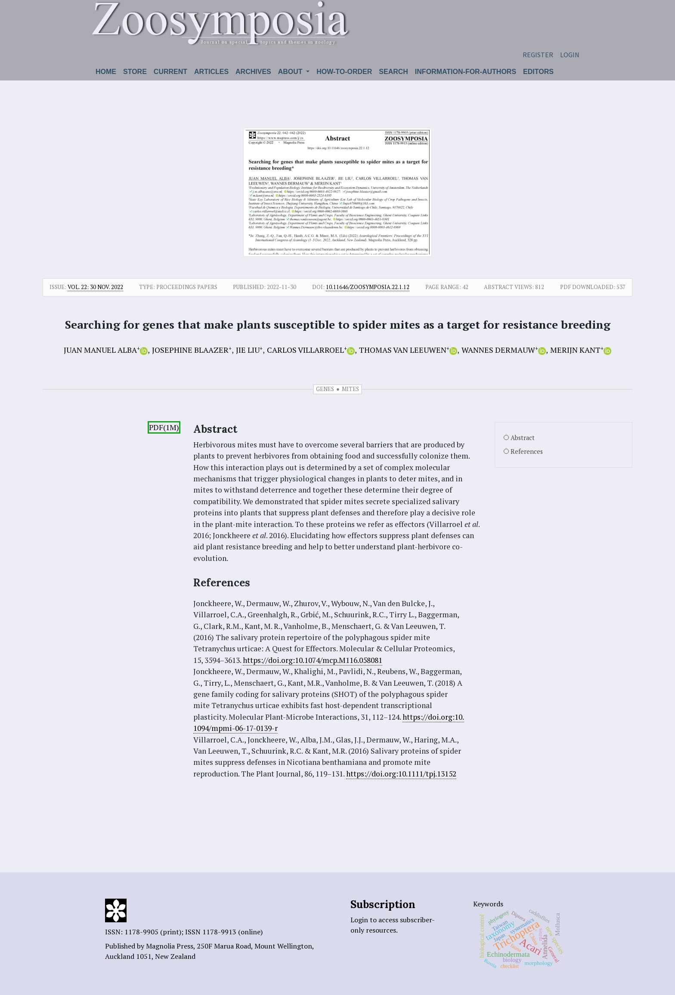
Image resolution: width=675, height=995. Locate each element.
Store (135, 71)
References (527, 451)
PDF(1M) (164, 427)
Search (393, 71)
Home (106, 71)
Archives (253, 71)
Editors (538, 71)
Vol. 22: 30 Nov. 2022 (95, 287)
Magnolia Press (169, 946)
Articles (211, 71)
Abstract (523, 438)
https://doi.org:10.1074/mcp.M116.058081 (312, 660)
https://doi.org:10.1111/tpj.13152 (401, 774)
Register (538, 54)
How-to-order (344, 71)
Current (170, 71)
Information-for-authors (465, 71)
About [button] (291, 71)
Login (569, 54)
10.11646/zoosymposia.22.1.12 (367, 287)
